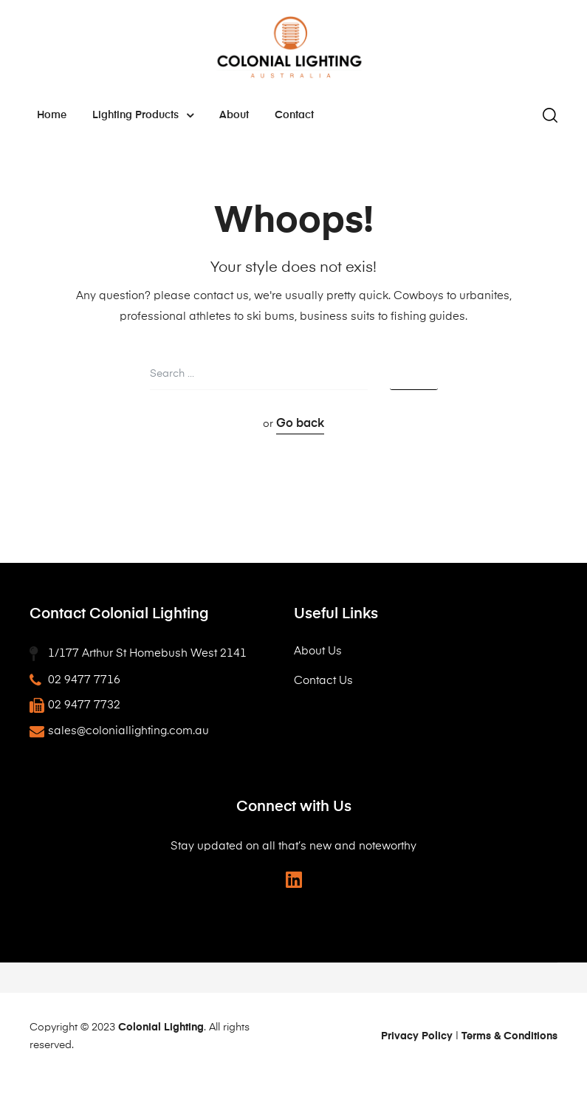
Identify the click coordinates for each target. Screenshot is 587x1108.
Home (51, 115)
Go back (300, 424)
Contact (294, 115)
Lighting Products (142, 115)
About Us (318, 651)
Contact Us (323, 680)
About (234, 115)
